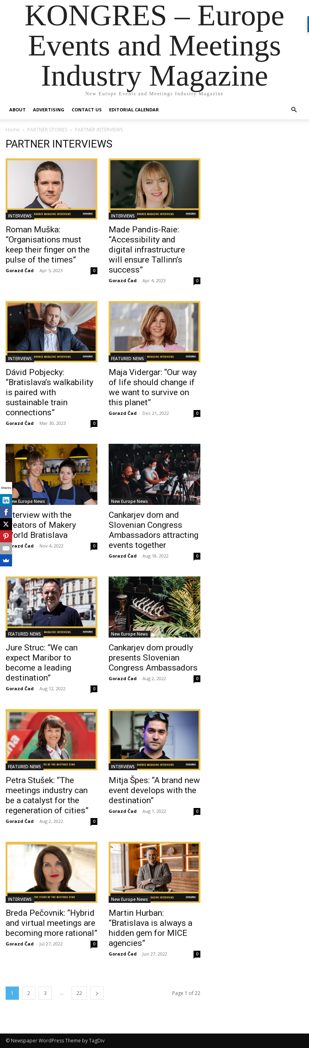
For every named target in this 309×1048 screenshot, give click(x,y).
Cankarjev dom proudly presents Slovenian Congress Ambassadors (153, 658)
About (17, 110)
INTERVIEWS (20, 216)
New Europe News (26, 501)
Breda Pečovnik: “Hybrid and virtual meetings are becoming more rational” (51, 923)
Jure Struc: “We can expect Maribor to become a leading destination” (42, 663)
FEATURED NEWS (127, 358)
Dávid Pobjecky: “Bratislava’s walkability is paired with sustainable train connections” (49, 392)
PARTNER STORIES (47, 129)
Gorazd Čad (20, 270)
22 (79, 993)
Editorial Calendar (134, 110)
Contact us (87, 110)
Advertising (48, 110)
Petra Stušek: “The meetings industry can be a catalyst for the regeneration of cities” (47, 795)
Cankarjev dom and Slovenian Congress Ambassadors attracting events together (153, 530)
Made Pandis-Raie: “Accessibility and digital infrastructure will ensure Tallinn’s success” (147, 250)
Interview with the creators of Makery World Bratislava (41, 525)
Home (13, 129)
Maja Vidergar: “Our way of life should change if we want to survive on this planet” (153, 387)
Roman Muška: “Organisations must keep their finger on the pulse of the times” (48, 245)
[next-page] (97, 993)
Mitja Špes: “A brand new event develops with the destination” (154, 790)
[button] (293, 110)
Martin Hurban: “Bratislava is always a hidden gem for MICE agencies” (150, 928)
